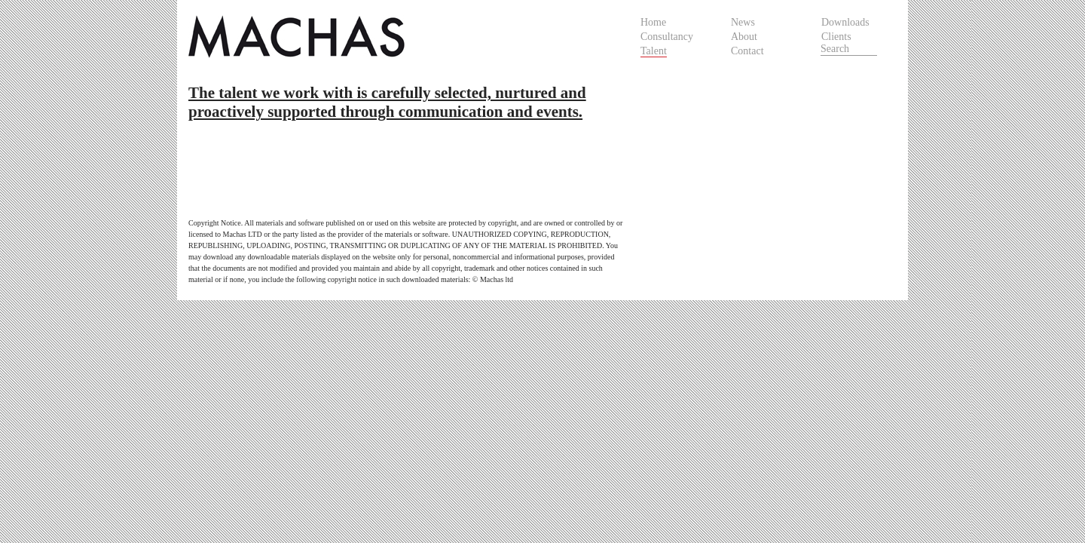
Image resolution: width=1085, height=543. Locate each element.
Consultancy (666, 36)
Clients (836, 36)
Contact (747, 51)
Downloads (845, 22)
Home (653, 22)
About (744, 36)
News (743, 22)
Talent (653, 51)
